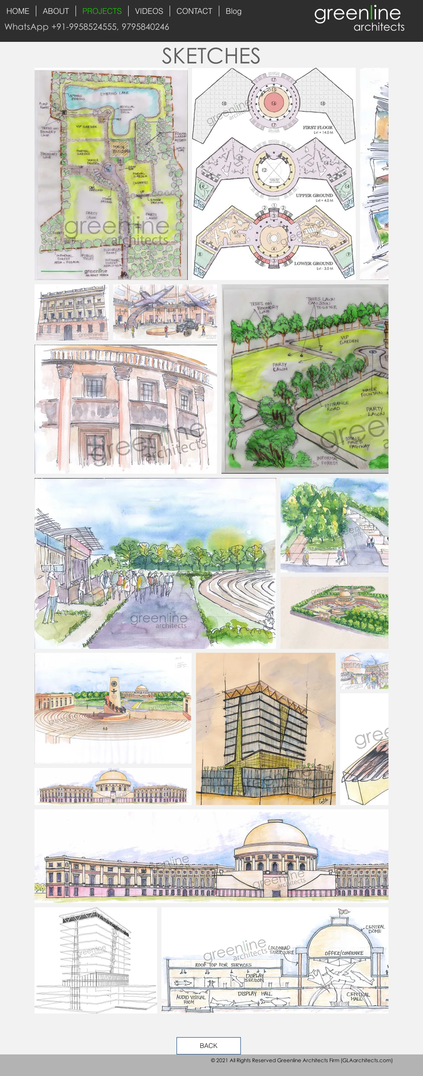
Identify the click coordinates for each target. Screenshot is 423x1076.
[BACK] (209, 1045)
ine (387, 12)
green (341, 12)
